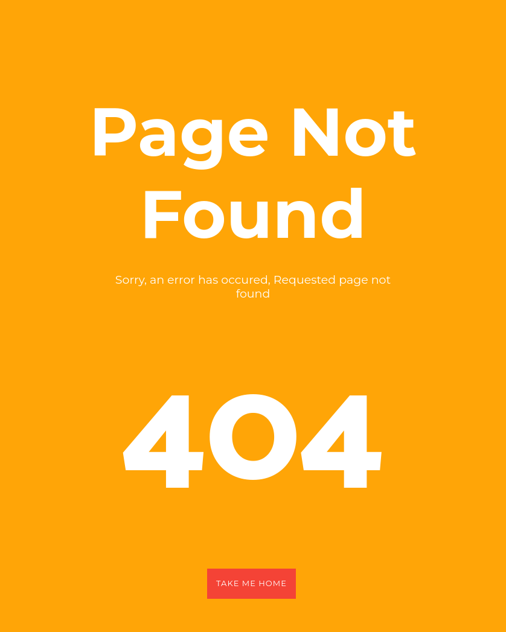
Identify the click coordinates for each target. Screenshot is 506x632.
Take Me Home (251, 583)
